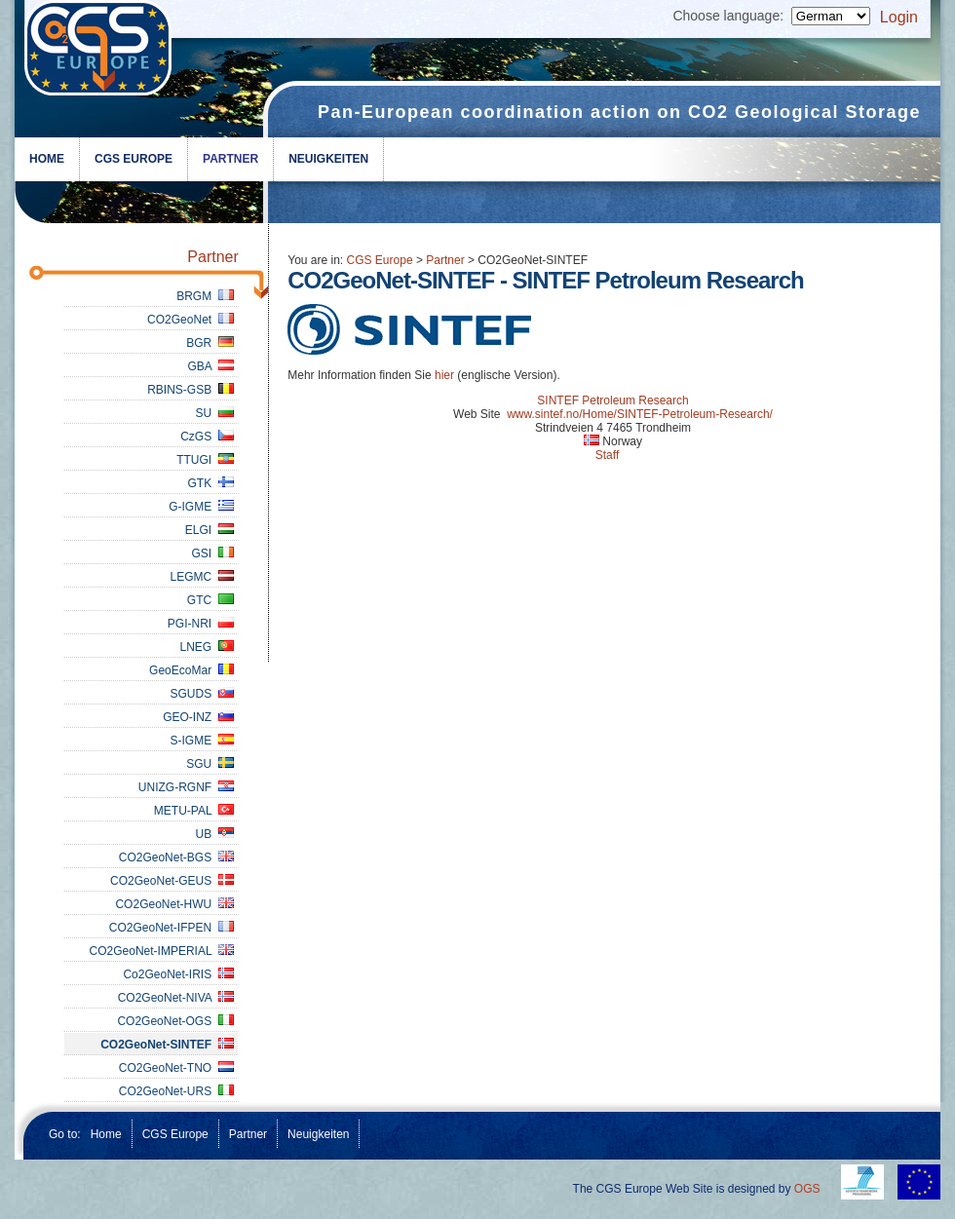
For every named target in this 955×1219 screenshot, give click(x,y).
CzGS (207, 436)
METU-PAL (194, 811)
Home (46, 159)
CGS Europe (133, 159)
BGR (210, 343)
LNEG (206, 647)
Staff (607, 455)
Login (899, 17)
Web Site (476, 414)
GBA (210, 366)
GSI (212, 553)
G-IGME (201, 507)
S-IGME (201, 740)
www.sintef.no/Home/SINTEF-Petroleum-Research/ (640, 414)
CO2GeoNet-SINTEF (167, 1044)
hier (444, 375)
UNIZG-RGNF (186, 787)
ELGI (209, 530)
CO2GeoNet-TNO (176, 1068)
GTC (210, 600)
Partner (230, 159)
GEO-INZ (198, 717)
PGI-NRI (201, 623)
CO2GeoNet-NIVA (176, 998)
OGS (807, 1189)
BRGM (205, 296)
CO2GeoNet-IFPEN (171, 927)
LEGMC (201, 577)
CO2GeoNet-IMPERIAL (162, 951)
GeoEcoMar (191, 670)
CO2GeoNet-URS (176, 1091)
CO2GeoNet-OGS (175, 1021)
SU (214, 413)
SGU (210, 764)
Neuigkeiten (328, 159)
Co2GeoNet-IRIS (178, 974)
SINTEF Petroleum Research (612, 400)
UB (214, 834)
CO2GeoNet (190, 319)
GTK (210, 483)
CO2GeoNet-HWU (174, 904)
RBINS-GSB (190, 390)
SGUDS (201, 694)
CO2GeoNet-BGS (176, 857)
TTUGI (205, 460)
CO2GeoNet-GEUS (172, 881)
